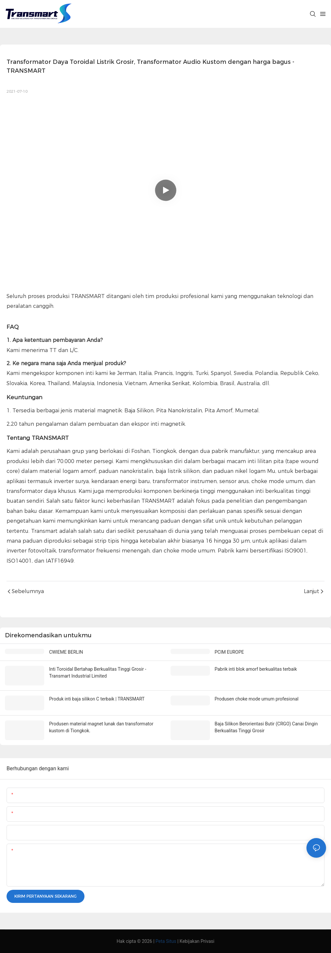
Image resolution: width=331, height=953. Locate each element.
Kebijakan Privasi (197, 941)
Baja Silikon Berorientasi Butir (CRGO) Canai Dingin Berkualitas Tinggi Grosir (266, 727)
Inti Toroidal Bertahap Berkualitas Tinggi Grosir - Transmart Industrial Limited (97, 672)
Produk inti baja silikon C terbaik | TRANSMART (97, 698)
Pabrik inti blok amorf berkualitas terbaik (256, 669)
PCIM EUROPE (229, 652)
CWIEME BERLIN (66, 652)
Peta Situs (166, 941)
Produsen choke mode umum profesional (257, 698)
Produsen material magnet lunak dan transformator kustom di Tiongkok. (101, 727)
